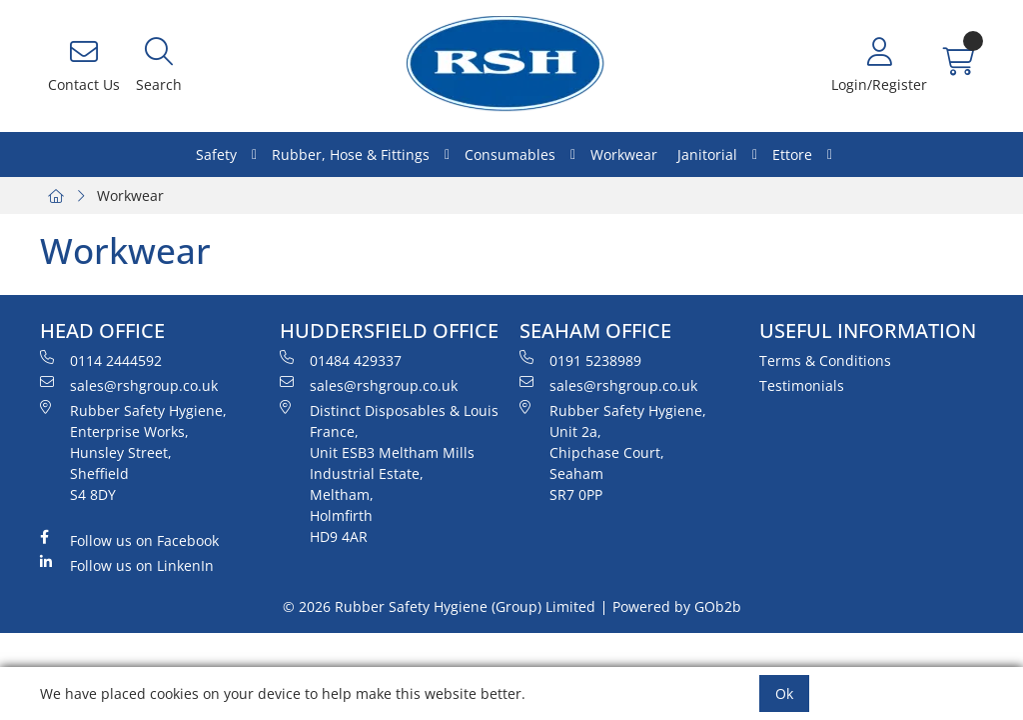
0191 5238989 (580, 360)
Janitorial (707, 154)
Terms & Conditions (825, 360)
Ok (784, 693)
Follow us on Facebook (129, 540)
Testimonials (801, 385)
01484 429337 (341, 360)
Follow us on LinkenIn (127, 565)
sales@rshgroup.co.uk (129, 385)
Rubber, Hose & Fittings (351, 154)
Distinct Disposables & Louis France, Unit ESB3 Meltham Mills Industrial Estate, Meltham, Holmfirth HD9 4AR (389, 473)
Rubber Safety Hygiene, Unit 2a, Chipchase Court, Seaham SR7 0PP (612, 452)
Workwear (623, 154)
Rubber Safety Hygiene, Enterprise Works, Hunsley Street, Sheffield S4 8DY (133, 452)
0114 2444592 (101, 360)
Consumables (510, 154)
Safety (216, 154)
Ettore (792, 154)
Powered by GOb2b (676, 606)
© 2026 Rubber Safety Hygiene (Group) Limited (439, 606)
